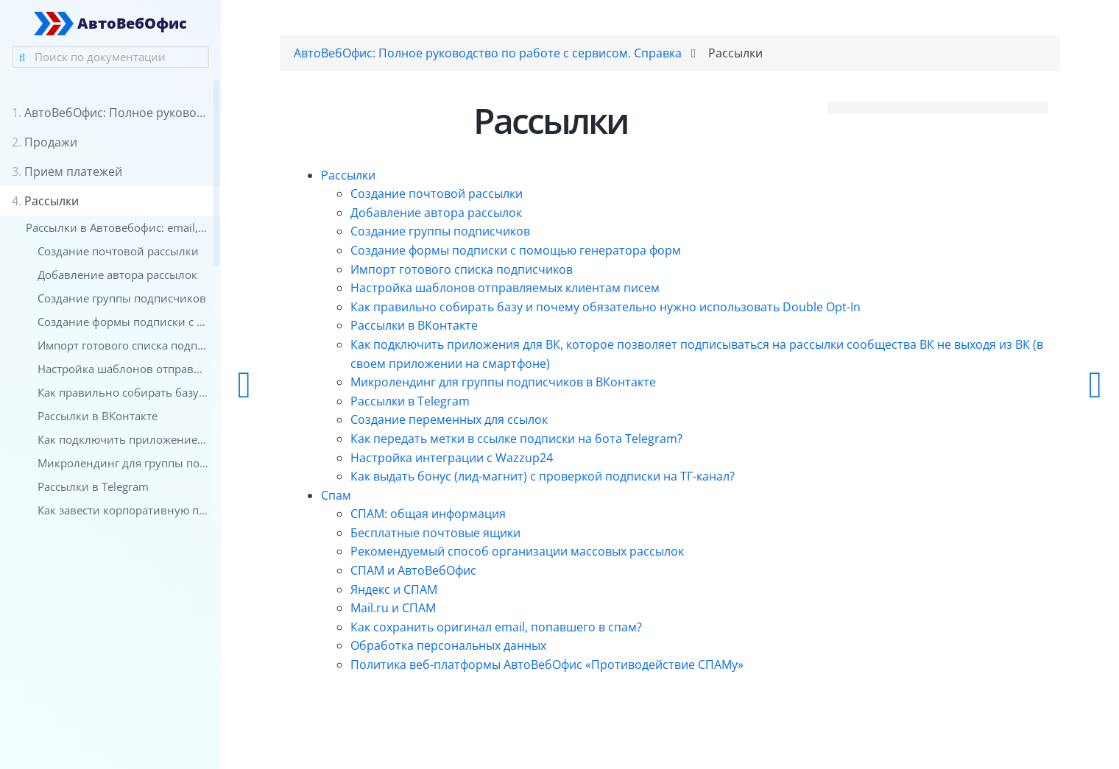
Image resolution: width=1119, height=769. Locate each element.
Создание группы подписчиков (440, 231)
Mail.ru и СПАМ (393, 608)
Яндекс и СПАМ (393, 589)
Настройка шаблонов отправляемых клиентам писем (505, 288)
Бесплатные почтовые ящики (435, 533)
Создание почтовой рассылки (436, 193)
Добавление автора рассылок (436, 213)
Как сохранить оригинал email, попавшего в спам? (496, 627)
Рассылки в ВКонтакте (414, 325)
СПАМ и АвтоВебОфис (413, 570)
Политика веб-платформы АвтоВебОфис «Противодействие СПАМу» (547, 664)
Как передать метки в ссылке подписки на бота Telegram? (516, 438)
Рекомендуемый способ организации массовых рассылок (517, 551)
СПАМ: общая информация (428, 514)
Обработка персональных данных (448, 645)
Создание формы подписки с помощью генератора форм (515, 250)
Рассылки (348, 175)
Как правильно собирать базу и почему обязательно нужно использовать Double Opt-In (605, 307)
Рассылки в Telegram (410, 401)
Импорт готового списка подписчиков (461, 269)
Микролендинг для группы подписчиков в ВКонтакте (503, 382)
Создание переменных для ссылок (449, 419)
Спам (336, 495)
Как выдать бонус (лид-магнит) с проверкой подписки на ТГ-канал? (542, 476)
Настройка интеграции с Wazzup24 (451, 458)
